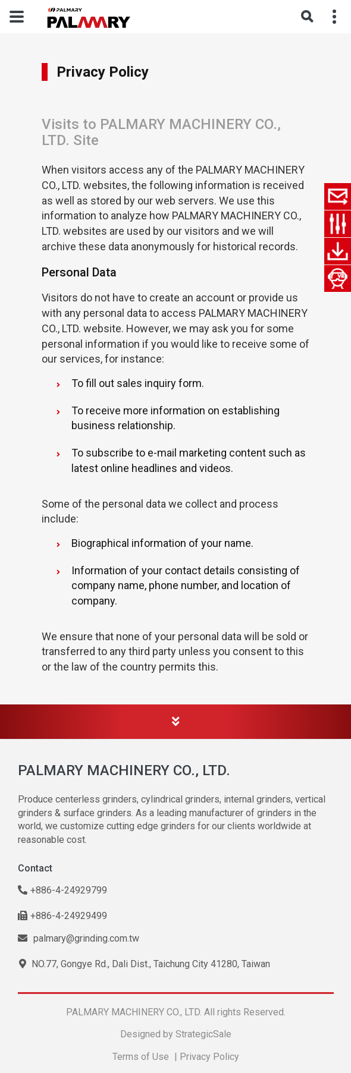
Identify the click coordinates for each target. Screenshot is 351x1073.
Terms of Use (140, 1056)
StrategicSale (203, 1034)
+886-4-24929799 (62, 890)
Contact (35, 868)
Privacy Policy (209, 1056)
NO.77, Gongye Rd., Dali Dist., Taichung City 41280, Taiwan (144, 964)
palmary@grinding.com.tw (78, 938)
